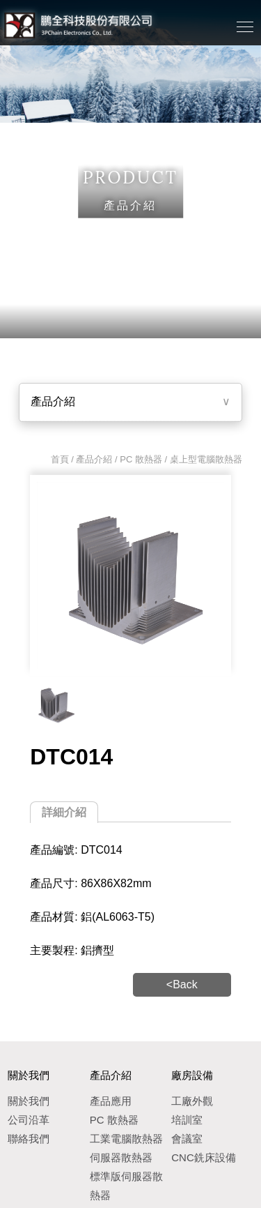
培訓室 (187, 1120)
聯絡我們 (28, 1139)
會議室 (187, 1139)
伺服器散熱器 (121, 1157)
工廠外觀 (192, 1101)
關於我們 (28, 1101)
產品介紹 (53, 401)
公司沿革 (28, 1120)
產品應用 (111, 1101)
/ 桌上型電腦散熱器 (202, 459)
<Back (182, 984)
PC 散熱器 (141, 459)
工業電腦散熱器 (126, 1139)
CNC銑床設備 (203, 1157)
